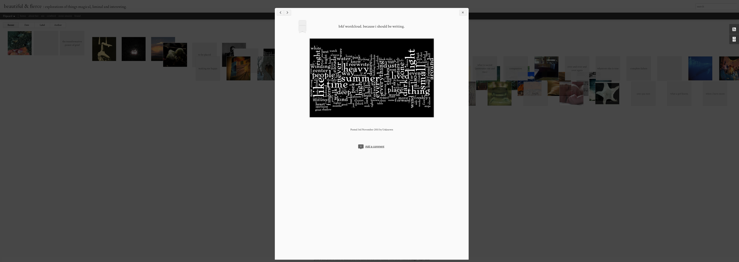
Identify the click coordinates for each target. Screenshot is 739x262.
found (77, 16)
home (23, 16)
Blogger (414, 259)
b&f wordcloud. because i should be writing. (568, 83)
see (42, 16)
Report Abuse (424, 259)
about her (33, 16)
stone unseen (65, 16)
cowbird (51, 16)
